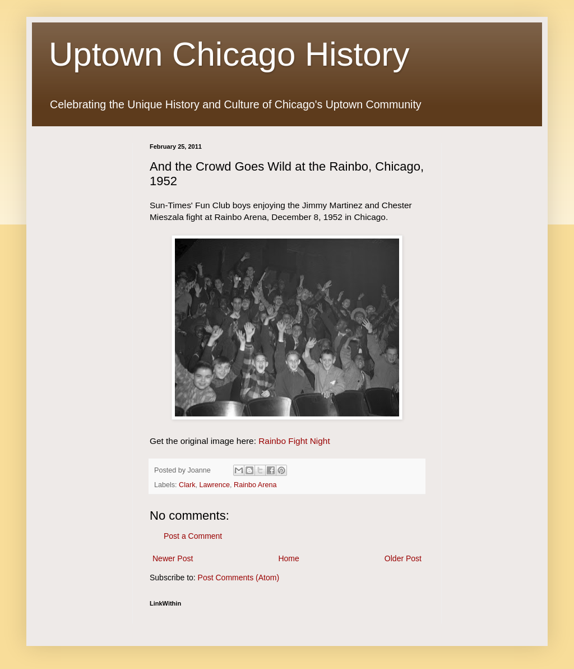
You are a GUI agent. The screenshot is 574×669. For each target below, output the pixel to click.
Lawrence (215, 485)
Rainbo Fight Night (294, 441)
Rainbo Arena (255, 485)
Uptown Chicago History (229, 54)
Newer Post (172, 558)
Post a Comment (193, 535)
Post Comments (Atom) (238, 577)
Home (288, 558)
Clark (187, 485)
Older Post (403, 558)
